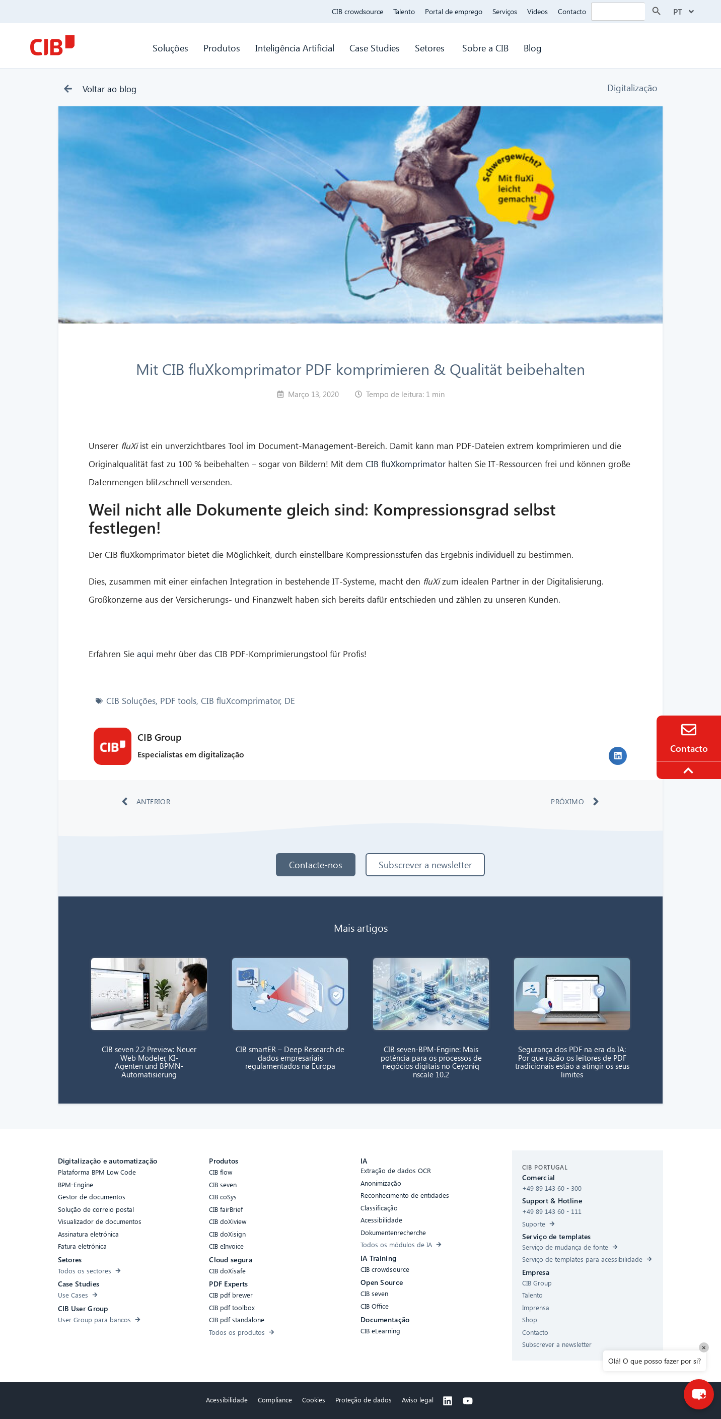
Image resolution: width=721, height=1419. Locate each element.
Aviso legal (418, 1399)
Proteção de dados (363, 1399)
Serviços (504, 11)
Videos (537, 11)
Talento (404, 11)
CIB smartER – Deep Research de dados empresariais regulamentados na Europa (290, 1057)
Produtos (221, 47)
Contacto (572, 11)
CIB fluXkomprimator (406, 464)
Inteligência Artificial (294, 47)
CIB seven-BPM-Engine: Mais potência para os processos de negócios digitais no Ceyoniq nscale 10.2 (431, 1061)
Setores (431, 47)
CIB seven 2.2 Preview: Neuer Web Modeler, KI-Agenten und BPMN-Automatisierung (149, 1061)
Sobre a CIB (485, 47)
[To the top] (690, 770)
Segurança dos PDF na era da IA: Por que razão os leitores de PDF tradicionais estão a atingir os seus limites (572, 1061)
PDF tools (178, 700)
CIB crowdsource (357, 11)
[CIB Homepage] (52, 45)
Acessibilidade (227, 1399)
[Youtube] (468, 1401)
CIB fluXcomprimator (240, 700)
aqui (145, 654)
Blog (533, 47)
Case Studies (374, 47)
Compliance (275, 1399)
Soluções (170, 47)
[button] (618, 756)
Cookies (313, 1399)
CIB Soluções (131, 700)
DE (289, 700)
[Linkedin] (448, 1401)
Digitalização (632, 87)
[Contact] (688, 729)
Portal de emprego (453, 11)
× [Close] (703, 1347)
